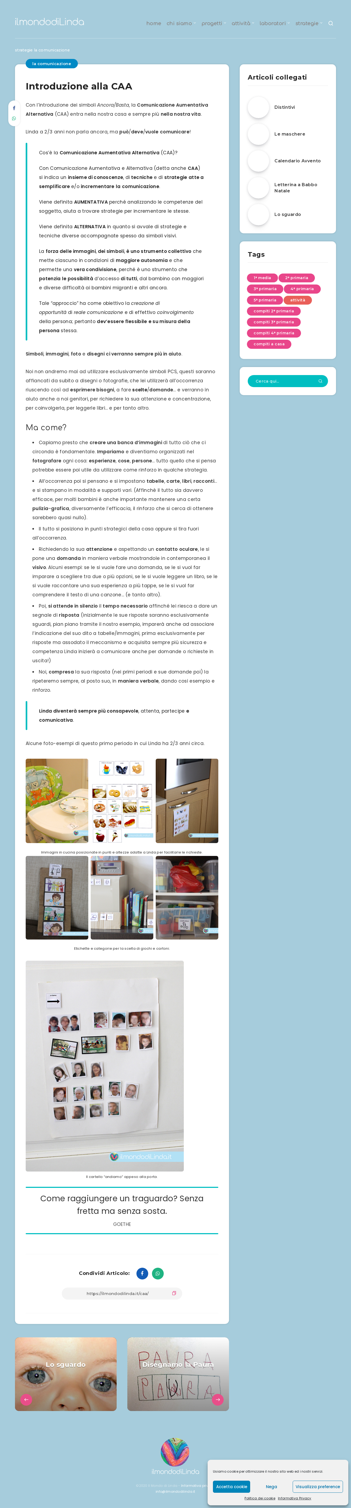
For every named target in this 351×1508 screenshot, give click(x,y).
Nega (271, 1487)
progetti (211, 23)
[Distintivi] (258, 107)
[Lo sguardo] (258, 214)
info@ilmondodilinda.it (175, 1491)
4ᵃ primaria (302, 289)
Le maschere (290, 134)
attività (241, 23)
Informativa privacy (198, 1485)
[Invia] (320, 381)
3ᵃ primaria (265, 289)
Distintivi (284, 107)
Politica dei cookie (260, 1498)
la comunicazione (54, 50)
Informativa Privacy (294, 1498)
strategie (307, 23)
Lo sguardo (287, 214)
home (153, 23)
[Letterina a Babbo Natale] (258, 188)
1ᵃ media (262, 278)
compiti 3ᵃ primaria (274, 322)
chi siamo (179, 23)
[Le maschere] (258, 134)
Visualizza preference (318, 1487)
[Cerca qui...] (288, 381)
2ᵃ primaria (296, 278)
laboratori (273, 23)
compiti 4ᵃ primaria (274, 333)
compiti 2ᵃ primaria (274, 311)
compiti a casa (269, 344)
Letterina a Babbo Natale (295, 187)
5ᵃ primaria (265, 300)
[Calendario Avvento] (258, 161)
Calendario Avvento (297, 161)
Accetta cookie (231, 1487)
